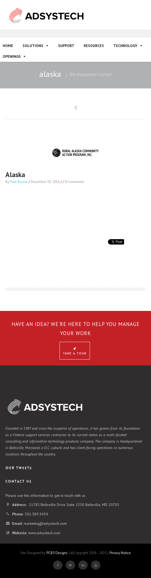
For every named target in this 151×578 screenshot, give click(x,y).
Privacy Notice (120, 553)
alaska (15, 174)
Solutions (33, 45)
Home (8, 45)
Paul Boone (19, 181)
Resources (94, 45)
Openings (12, 56)
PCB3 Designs (57, 553)
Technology (125, 45)
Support (66, 45)
